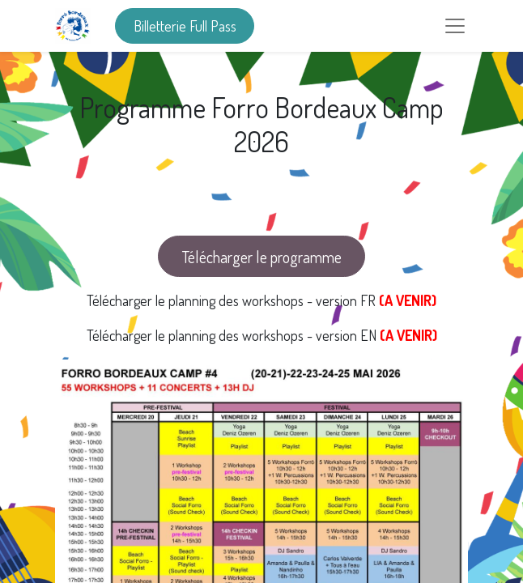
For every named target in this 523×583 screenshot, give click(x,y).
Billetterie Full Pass (185, 26)
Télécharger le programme (262, 256)
